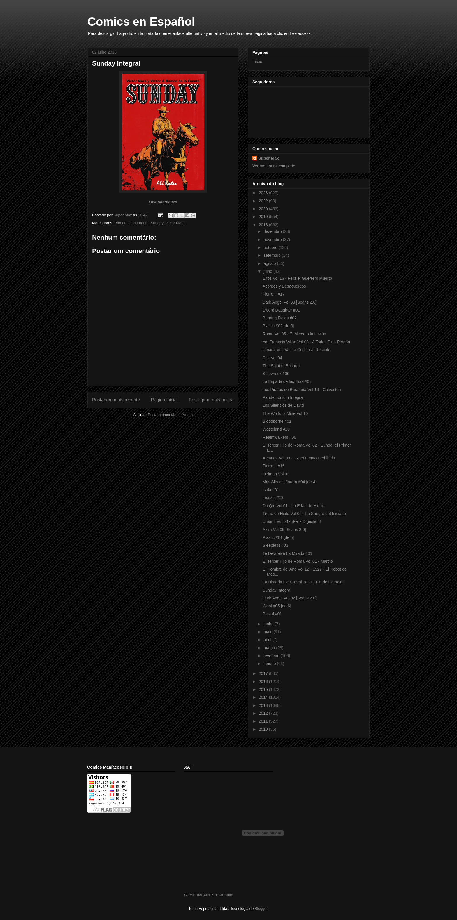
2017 (264, 673)
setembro (272, 255)
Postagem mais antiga (211, 399)
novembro (273, 239)
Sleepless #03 (275, 545)
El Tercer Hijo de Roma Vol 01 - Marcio (298, 561)
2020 (264, 208)
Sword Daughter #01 (281, 310)
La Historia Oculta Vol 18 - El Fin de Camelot (303, 582)
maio (268, 631)
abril (267, 639)
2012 (264, 713)
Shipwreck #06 (276, 373)
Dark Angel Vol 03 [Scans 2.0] (290, 302)
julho (268, 271)
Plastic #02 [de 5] (278, 325)
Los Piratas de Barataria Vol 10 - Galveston (302, 389)
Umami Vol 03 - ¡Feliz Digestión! (292, 521)
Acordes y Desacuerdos (284, 286)
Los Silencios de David (283, 405)
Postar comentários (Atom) (170, 415)
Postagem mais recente (116, 399)
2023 (264, 192)
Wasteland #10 (276, 429)
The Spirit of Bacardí (281, 365)
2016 (264, 681)
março (269, 647)
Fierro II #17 (273, 294)
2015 (264, 689)
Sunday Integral (277, 590)
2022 (264, 201)
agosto (270, 263)
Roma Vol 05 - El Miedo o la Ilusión (294, 334)
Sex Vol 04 (272, 357)
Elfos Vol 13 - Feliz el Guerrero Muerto (297, 278)
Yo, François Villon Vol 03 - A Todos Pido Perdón (306, 341)
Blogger (261, 908)
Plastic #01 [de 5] (278, 537)
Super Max (268, 158)
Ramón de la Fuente (131, 223)
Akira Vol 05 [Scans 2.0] (284, 529)
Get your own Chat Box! (201, 894)
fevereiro (271, 655)
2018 (264, 224)
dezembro (273, 231)
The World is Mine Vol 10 (285, 413)
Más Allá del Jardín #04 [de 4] (289, 482)
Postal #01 (272, 613)
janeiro (270, 663)
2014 (264, 697)
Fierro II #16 (273, 465)
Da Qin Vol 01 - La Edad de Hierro (293, 505)
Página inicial (164, 399)
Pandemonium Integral (283, 397)
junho (269, 624)
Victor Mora (174, 223)
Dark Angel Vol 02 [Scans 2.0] (290, 598)
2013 (264, 705)
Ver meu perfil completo (273, 166)
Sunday (157, 223)
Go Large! (226, 894)
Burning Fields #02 (280, 318)
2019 (264, 216)
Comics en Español (141, 21)
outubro (270, 247)
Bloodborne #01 (277, 421)
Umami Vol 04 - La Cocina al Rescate (297, 349)
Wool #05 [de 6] (277, 606)
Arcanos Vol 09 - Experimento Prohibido (299, 458)
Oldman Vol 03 (276, 474)
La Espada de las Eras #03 (287, 381)
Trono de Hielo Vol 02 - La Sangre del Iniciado (304, 513)
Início (257, 61)
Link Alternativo (163, 202)
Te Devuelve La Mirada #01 (287, 553)
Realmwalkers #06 (279, 437)
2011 (264, 721)
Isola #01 (271, 489)
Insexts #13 (273, 497)
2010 (264, 729)
